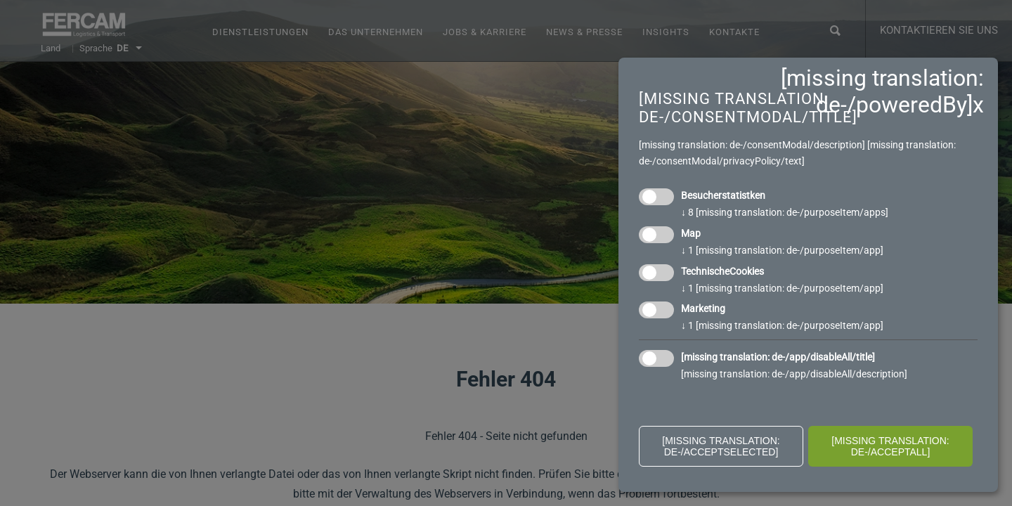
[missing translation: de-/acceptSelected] (721, 446)
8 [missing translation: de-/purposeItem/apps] (784, 212)
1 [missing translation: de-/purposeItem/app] (782, 250)
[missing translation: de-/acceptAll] (890, 446)
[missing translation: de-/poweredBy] (882, 91)
